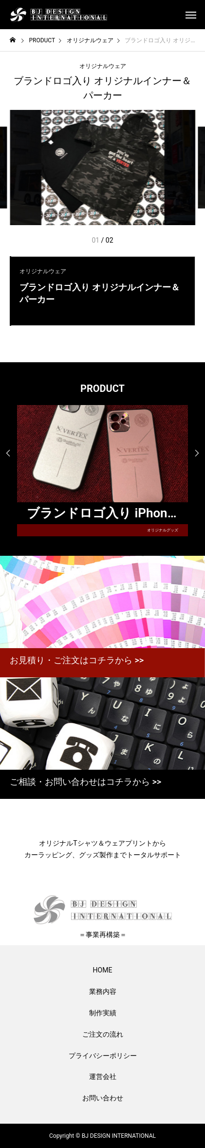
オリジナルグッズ (162, 530)
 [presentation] (197, 453)
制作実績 (102, 1013)
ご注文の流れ (102, 1034)
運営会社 (102, 1076)
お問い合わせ (102, 1098)
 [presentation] (8, 453)
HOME (102, 970)
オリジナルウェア (102, 66)
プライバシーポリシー (103, 1056)
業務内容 (102, 991)
